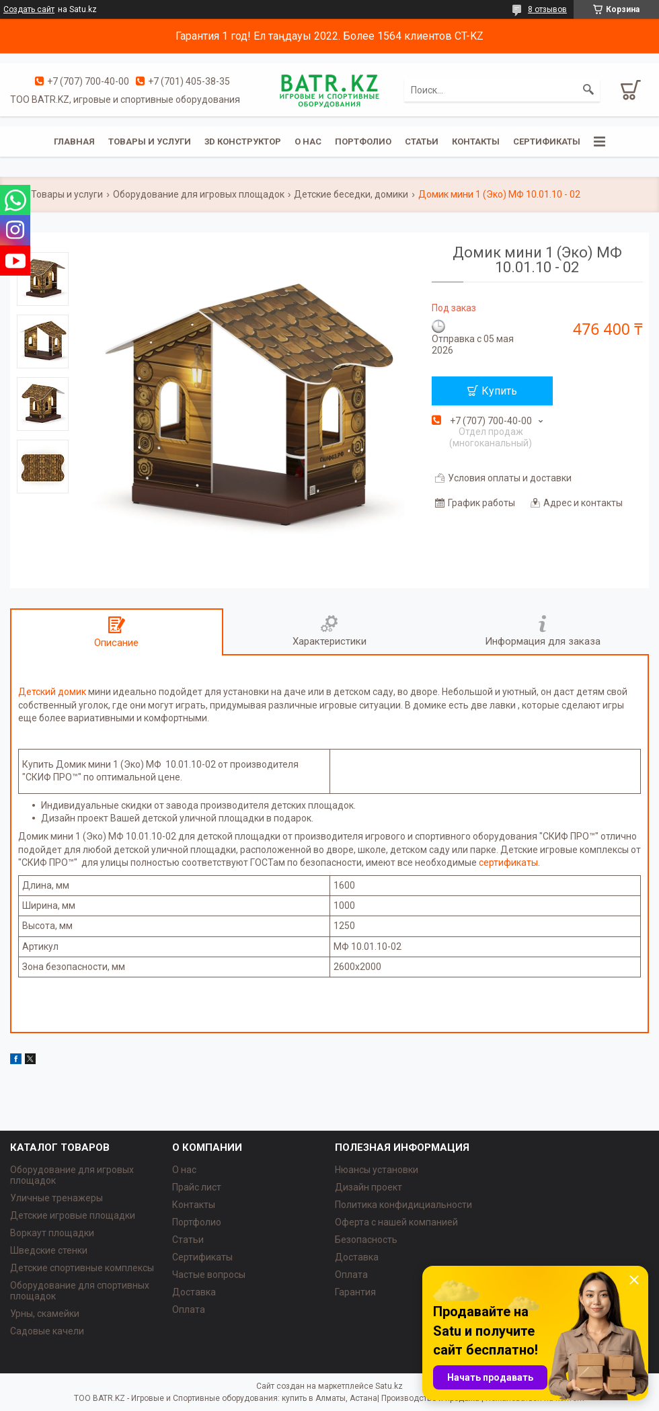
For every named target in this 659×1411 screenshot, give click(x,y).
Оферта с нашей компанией (396, 1222)
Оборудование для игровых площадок (198, 194)
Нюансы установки (376, 1169)
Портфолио (363, 141)
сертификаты (508, 862)
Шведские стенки (48, 1250)
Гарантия (355, 1292)
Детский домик (52, 691)
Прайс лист (196, 1187)
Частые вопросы (208, 1274)
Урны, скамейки (44, 1313)
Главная (74, 141)
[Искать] (588, 90)
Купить (499, 391)
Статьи (421, 141)
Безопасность (366, 1239)
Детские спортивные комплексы (82, 1267)
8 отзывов (547, 9)
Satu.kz (389, 1386)
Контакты (476, 141)
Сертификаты (546, 141)
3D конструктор (242, 141)
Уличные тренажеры (56, 1198)
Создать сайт (28, 9)
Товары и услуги (149, 141)
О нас (308, 141)
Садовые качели (47, 1331)
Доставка (194, 1292)
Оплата (188, 1309)
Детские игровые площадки (72, 1215)
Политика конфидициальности (403, 1204)
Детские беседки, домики (351, 194)
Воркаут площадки (52, 1232)
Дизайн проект (368, 1187)
